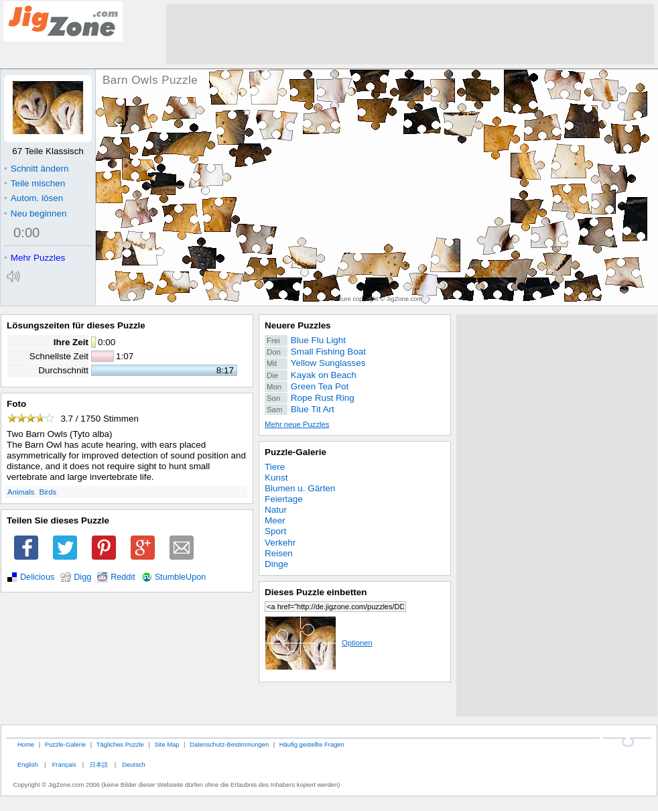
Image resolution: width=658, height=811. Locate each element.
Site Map (166, 744)
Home (25, 744)
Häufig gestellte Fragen (311, 744)
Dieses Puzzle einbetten (316, 592)
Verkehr (280, 543)
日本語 (99, 764)
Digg (82, 577)
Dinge (276, 564)
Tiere (275, 467)
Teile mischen (34, 183)
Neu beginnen (35, 213)
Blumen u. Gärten (300, 488)
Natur (276, 510)
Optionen (319, 643)
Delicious (37, 577)
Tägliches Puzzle (120, 744)
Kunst (276, 478)
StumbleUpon (180, 577)
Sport (275, 531)
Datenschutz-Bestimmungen (229, 744)
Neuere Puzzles (298, 325)
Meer (275, 520)
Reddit (123, 577)
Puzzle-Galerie (295, 452)
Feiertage (284, 499)
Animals (20, 492)
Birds (48, 492)
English (27, 764)
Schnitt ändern (36, 169)
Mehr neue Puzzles (297, 424)
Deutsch (133, 764)
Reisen (279, 553)
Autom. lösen (33, 198)
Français (64, 764)
